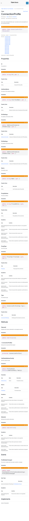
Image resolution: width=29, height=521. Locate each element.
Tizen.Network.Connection (7, 8)
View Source (25, 11)
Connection (14, 16)
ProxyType (3, 268)
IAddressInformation (5, 137)
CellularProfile (7, 36)
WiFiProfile (7, 45)
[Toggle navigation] (1, 3)
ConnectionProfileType (5, 317)
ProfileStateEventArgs (17, 484)
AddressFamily (3, 380)
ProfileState (3, 390)
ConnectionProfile (19, 8)
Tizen (7, 16)
